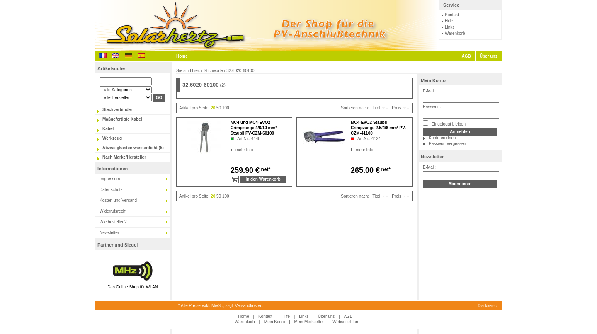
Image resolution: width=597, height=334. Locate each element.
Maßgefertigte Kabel (122, 119)
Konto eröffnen (442, 138)
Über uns (489, 56)
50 (218, 108)
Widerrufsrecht (113, 211)
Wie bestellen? (113, 222)
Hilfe (449, 21)
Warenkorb (455, 33)
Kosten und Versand (118, 200)
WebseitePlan (345, 321)
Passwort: (432, 106)
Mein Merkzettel (309, 321)
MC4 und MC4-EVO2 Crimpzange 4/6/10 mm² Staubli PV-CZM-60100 (254, 128)
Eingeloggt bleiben (444, 123)
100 (225, 108)
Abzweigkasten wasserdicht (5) (133, 147)
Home (182, 56)
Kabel (108, 128)
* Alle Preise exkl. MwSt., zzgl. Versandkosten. (221, 305)
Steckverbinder (117, 109)
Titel (376, 108)
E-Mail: (429, 91)
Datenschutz (111, 189)
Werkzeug (112, 138)
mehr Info (235, 150)
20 (213, 108)
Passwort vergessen (447, 143)
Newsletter (109, 232)
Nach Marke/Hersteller (124, 157)
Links (449, 27)
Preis (396, 108)
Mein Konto (433, 80)
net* (265, 169)
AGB (466, 56)
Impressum (110, 179)
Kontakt (452, 14)
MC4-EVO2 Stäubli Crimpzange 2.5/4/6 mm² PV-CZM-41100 (378, 128)
